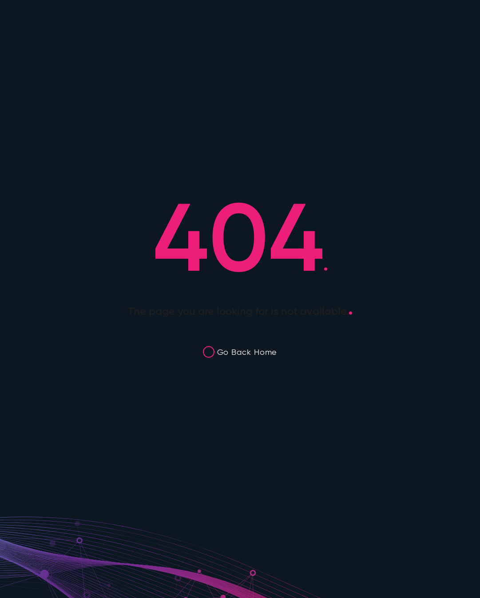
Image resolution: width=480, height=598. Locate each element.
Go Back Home (247, 352)
